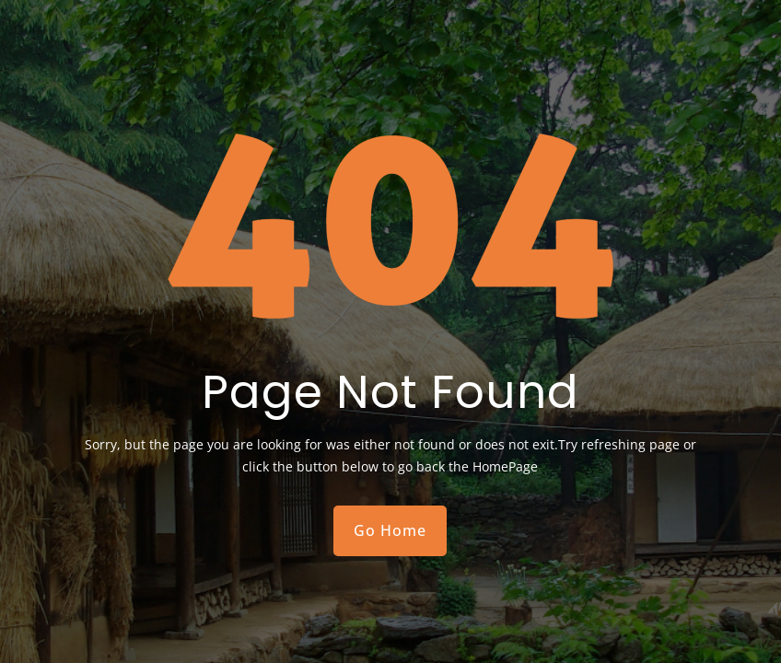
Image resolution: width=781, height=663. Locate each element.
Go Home (390, 530)
